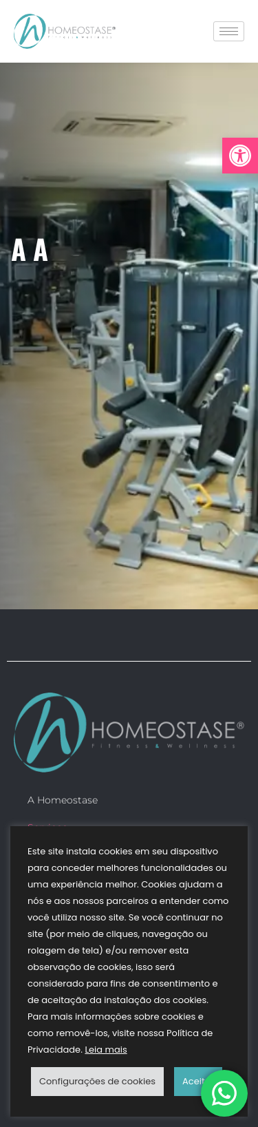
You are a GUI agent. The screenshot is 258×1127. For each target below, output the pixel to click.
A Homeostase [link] (63, 800)
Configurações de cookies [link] (97, 1081)
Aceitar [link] (198, 1081)
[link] (240, 155)
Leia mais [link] (106, 1049)
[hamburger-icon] (228, 31)
